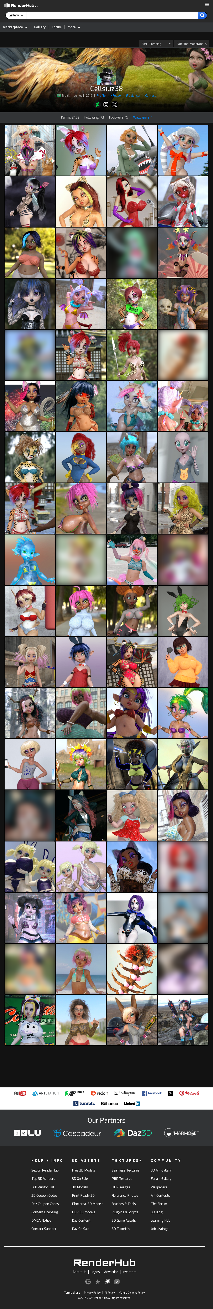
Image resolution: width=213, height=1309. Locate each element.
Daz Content (81, 1220)
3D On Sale (80, 1179)
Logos (95, 1272)
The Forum (159, 1204)
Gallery (40, 27)
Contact (150, 95)
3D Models (80, 1187)
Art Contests (160, 1196)
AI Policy (110, 1292)
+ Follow (115, 95)
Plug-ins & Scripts (125, 1212)
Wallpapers (159, 1187)
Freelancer (133, 95)
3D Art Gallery (161, 1170)
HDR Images (121, 1187)
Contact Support (43, 1229)
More (74, 27)
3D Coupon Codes (44, 1196)
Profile (101, 95)
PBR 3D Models (83, 1212)
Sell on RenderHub (45, 1170)
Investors (129, 1272)
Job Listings (159, 1229)
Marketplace (15, 27)
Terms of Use (72, 1292)
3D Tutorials (121, 1229)
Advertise (111, 1272)
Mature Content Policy (132, 1292)
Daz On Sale (80, 1229)
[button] (207, 4)
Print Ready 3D (83, 1196)
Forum (57, 27)
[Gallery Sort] (155, 44)
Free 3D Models (83, 1170)
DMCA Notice (41, 1220)
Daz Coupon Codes (45, 1204)
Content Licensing (44, 1212)
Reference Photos (125, 1196)
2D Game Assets (124, 1220)
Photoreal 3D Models (87, 1204)
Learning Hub (160, 1220)
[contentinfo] (17, 15)
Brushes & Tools (124, 1204)
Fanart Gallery (161, 1179)
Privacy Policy (92, 1292)
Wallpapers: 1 (142, 117)
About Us (79, 1272)
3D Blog (157, 1212)
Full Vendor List (42, 1187)
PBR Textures (122, 1179)
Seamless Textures (125, 1170)
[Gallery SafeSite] (191, 44)
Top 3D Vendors (43, 1179)
